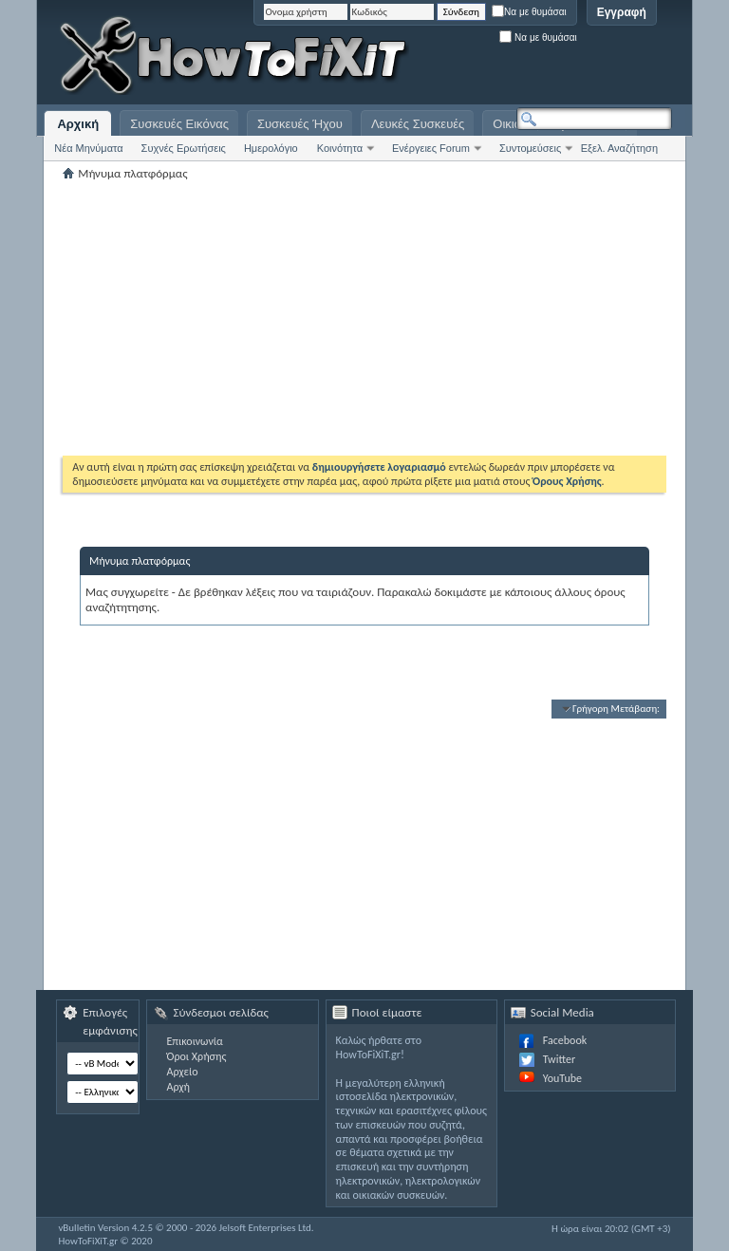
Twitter (559, 1059)
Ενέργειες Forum (431, 148)
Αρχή (178, 1086)
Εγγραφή (621, 12)
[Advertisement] (435, 56)
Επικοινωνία (194, 1041)
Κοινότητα (340, 148)
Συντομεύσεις (530, 148)
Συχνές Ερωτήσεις (183, 148)
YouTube (562, 1078)
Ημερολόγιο (271, 148)
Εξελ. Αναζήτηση (619, 148)
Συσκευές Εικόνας (179, 124)
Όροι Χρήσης (196, 1056)
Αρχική (78, 124)
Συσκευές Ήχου (300, 124)
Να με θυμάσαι (529, 12)
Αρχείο (181, 1071)
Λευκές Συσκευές (417, 124)
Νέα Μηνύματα (88, 148)
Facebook (565, 1040)
